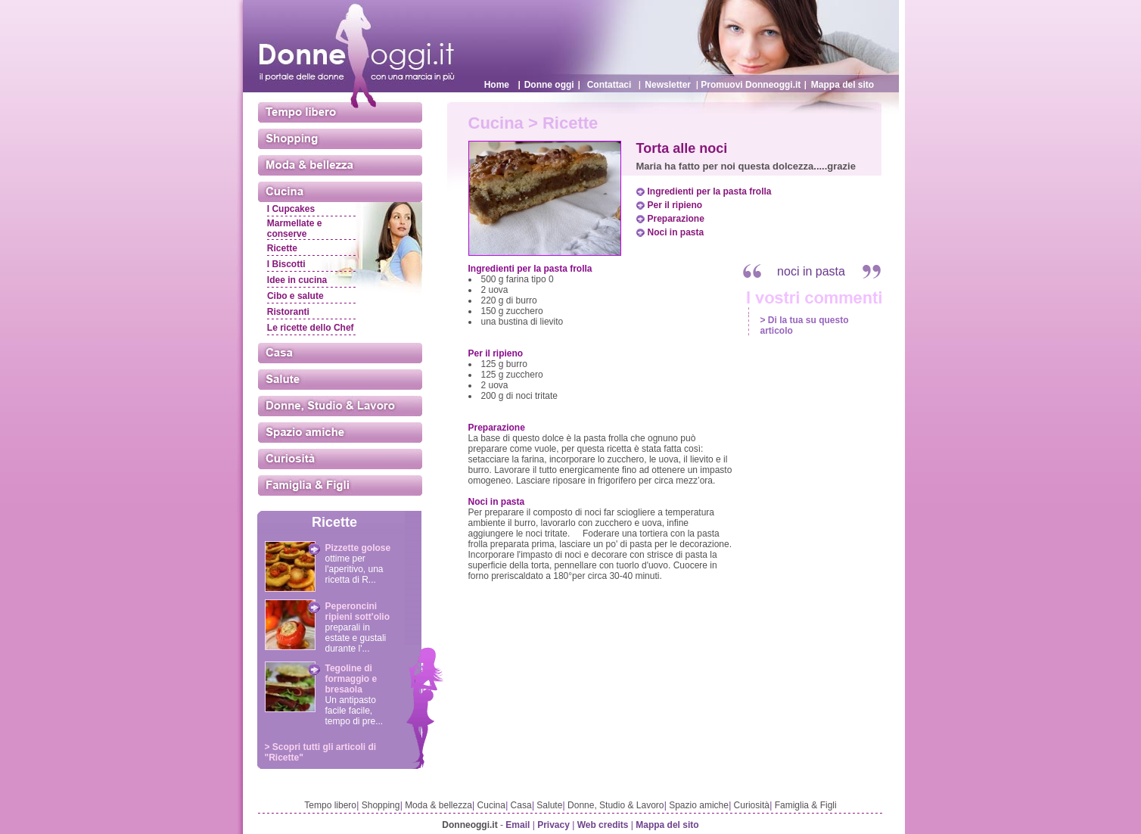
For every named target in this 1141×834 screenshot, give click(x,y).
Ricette (282, 248)
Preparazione (676, 218)
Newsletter (668, 84)
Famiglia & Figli (806, 805)
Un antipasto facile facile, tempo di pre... (354, 711)
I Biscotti (286, 264)
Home (496, 84)
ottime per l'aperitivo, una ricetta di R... (354, 569)
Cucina (491, 805)
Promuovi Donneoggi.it (751, 84)
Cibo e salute (295, 296)
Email (517, 825)
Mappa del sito (842, 84)
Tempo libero (330, 805)
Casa (521, 805)
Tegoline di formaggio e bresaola (351, 679)
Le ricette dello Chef (310, 327)
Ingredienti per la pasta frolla (710, 191)
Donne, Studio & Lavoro (615, 805)
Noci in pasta (676, 232)
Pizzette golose (358, 548)
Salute (549, 805)
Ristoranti (288, 312)
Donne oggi (549, 84)
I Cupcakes (291, 209)
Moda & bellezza (438, 805)
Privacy (553, 825)
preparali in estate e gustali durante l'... (356, 638)
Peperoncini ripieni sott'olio (357, 611)
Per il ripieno (675, 205)
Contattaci (609, 84)
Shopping (381, 805)
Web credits (603, 825)
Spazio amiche (699, 805)
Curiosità (751, 805)
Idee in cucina (297, 280)
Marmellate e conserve (294, 228)
